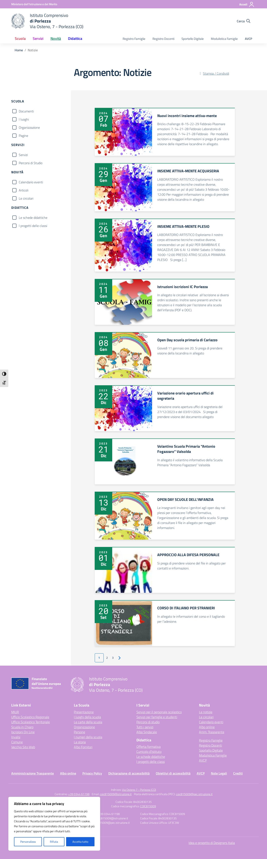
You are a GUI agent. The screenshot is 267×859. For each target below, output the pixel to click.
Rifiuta (54, 841)
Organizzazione (29, 127)
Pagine (23, 135)
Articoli (23, 190)
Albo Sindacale (146, 731)
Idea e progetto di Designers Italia (212, 842)
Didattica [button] (75, 38)
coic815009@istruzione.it (116, 794)
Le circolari (26, 198)
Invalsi (15, 736)
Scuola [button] (20, 38)
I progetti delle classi (33, 225)
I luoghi (24, 119)
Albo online (207, 726)
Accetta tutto (80, 841)
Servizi (23, 154)
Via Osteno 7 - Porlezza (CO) (139, 789)
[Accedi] (247, 4)
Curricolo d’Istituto (148, 751)
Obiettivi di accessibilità (173, 773)
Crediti (238, 773)
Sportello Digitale (192, 38)
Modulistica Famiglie (224, 38)
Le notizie (205, 711)
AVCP (248, 38)
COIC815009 (148, 806)
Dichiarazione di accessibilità (129, 773)
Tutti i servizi (144, 726)
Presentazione (84, 711)
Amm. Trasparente (211, 731)
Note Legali (219, 773)
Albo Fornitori (83, 746)
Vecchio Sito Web (23, 746)
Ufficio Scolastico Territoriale (30, 721)
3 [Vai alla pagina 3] (113, 657)
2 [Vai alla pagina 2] (107, 657)
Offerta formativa (148, 746)
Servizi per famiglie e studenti (156, 716)
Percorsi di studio (148, 721)
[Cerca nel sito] (244, 21)
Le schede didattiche (33, 217)
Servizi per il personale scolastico (159, 711)
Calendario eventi (31, 182)
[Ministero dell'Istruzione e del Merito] (34, 4)
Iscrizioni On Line (23, 731)
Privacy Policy (92, 773)
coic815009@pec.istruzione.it (194, 794)
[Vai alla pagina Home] (19, 50)
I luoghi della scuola (87, 716)
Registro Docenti (163, 38)
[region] (54, 824)
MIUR (15, 711)
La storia (80, 741)
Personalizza (28, 841)
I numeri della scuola (88, 736)
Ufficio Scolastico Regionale (30, 716)
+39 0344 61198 (78, 794)
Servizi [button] (38, 38)
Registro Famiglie (134, 38)
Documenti (26, 111)
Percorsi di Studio (30, 162)
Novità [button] (55, 38)
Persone (79, 731)
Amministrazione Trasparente (32, 773)
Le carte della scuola (88, 721)
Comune (17, 741)
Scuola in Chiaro (22, 726)
